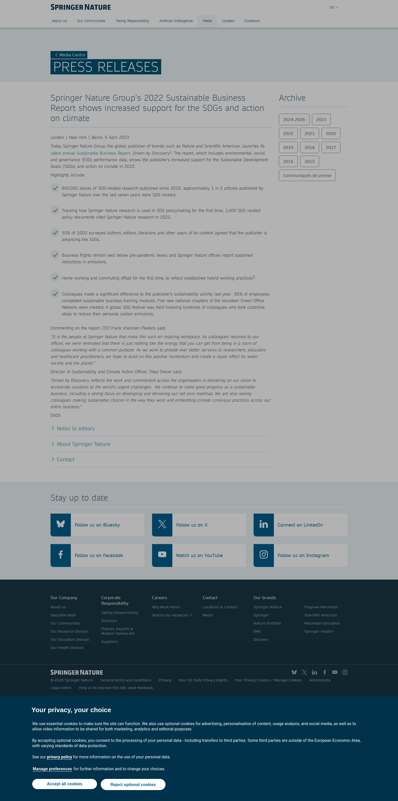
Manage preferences (52, 770)
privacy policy (59, 758)
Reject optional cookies (133, 785)
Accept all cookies (64, 785)
